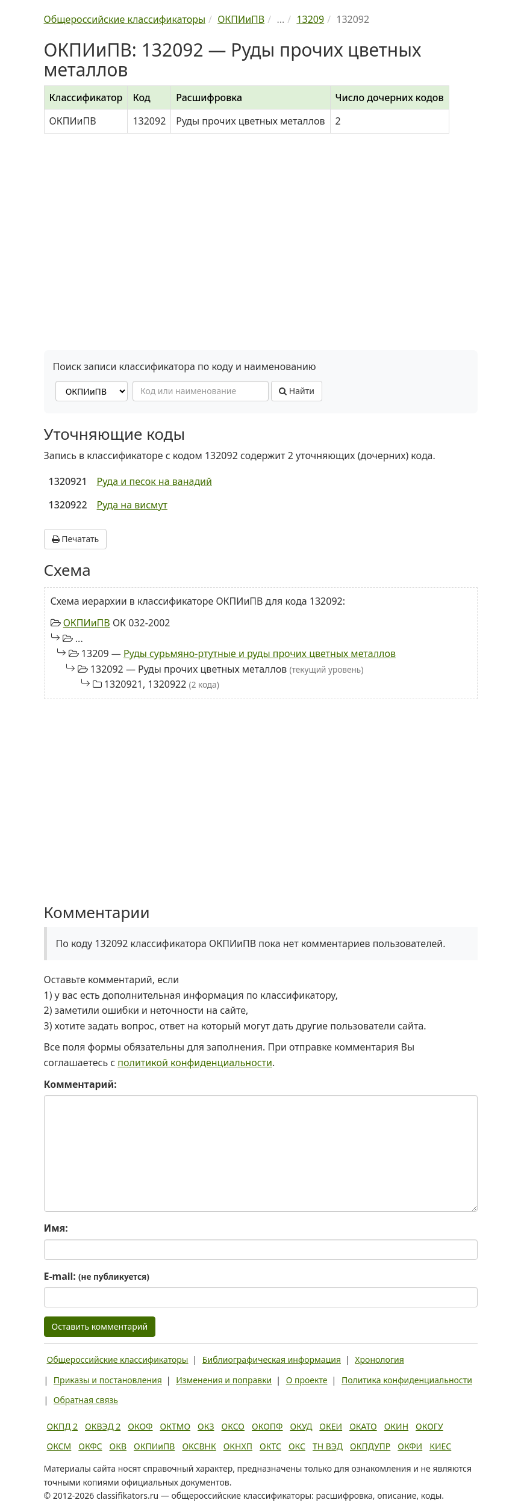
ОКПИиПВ (86, 622)
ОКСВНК (199, 1446)
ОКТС (270, 1446)
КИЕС (440, 1446)
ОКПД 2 (62, 1426)
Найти (296, 391)
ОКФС (90, 1446)
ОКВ (118, 1446)
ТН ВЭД (328, 1446)
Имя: (56, 1228)
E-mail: (96, 1276)
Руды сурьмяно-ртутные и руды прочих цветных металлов (259, 653)
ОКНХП (237, 1446)
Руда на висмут (132, 504)
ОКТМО (175, 1426)
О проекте (307, 1380)
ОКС (297, 1446)
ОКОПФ (267, 1426)
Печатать (75, 539)
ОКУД (301, 1426)
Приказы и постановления (108, 1380)
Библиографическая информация (271, 1359)
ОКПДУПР (370, 1446)
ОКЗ (206, 1426)
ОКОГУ (429, 1426)
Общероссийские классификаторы (118, 1359)
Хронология (379, 1359)
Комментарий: (80, 1084)
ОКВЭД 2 (102, 1426)
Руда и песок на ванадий (154, 481)
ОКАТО (363, 1426)
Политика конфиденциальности (407, 1380)
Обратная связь (86, 1400)
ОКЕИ (330, 1426)
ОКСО (233, 1426)
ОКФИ (410, 1446)
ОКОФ (140, 1426)
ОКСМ (59, 1446)
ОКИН (396, 1426)
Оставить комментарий (100, 1326)
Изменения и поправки (224, 1380)
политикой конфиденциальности (194, 1062)
